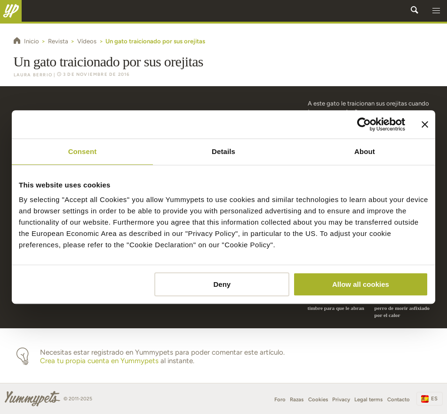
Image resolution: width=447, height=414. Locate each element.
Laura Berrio (33, 74)
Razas (296, 399)
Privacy (341, 399)
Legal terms (368, 399)
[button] (436, 11)
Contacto (398, 399)
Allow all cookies (360, 284)
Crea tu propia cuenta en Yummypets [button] (99, 361)
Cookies (318, 399)
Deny (222, 284)
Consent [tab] (82, 151)
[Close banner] (425, 124)
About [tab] (364, 151)
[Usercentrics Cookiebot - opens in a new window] (364, 124)
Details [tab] (223, 151)
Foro (280, 399)
